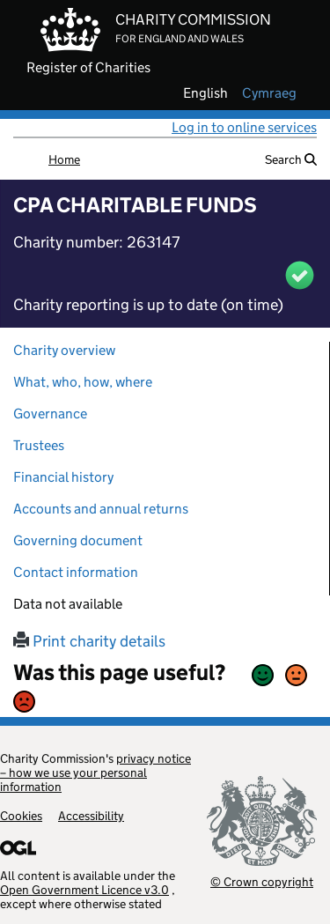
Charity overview (64, 350)
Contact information (75, 572)
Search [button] (291, 159)
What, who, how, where (82, 381)
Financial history (63, 477)
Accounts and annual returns (100, 508)
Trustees (38, 445)
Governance (50, 413)
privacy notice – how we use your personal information (95, 772)
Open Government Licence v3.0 (84, 890)
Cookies (21, 816)
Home (64, 159)
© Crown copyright (261, 881)
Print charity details (89, 641)
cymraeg (269, 93)
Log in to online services (244, 127)
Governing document (78, 540)
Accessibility (91, 816)
